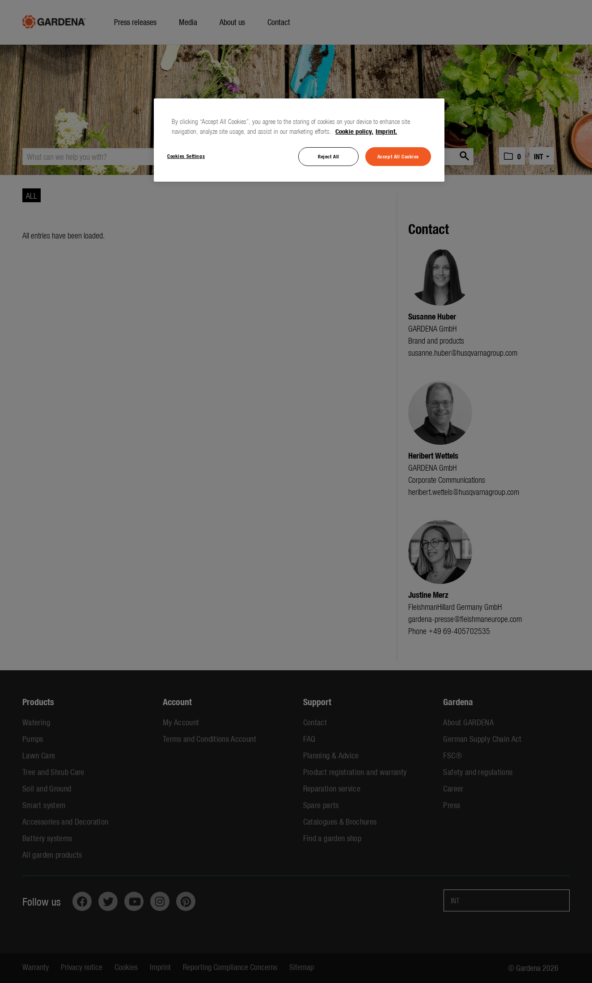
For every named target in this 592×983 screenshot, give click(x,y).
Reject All (328, 156)
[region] (299, 140)
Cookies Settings (186, 155)
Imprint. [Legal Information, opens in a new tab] (386, 131)
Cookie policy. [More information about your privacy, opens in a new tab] (354, 131)
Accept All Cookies (398, 156)
